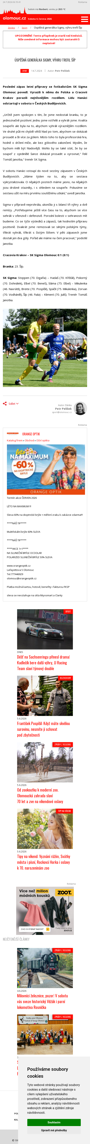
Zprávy (11, 27)
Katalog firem (14, 440)
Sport (24, 27)
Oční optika (42, 440)
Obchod (29, 440)
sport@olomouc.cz (62, 412)
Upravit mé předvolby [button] (54, 1130)
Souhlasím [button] (54, 1122)
